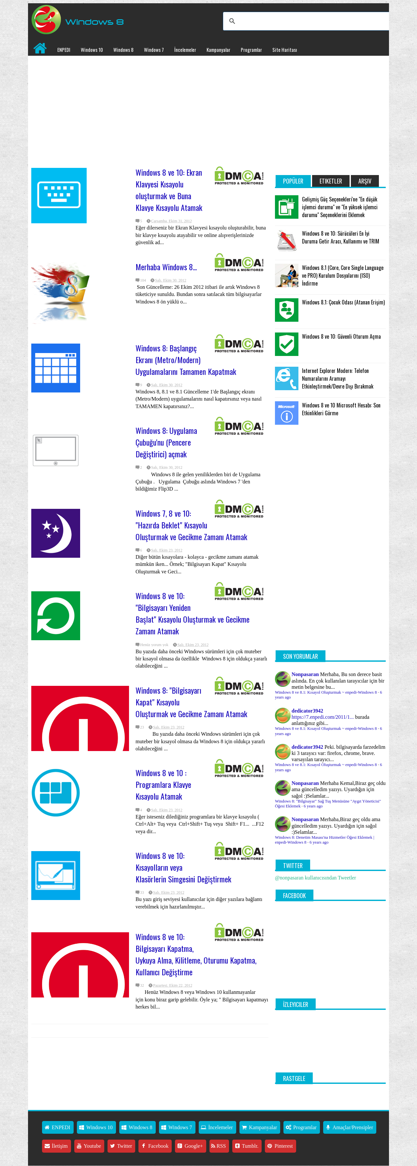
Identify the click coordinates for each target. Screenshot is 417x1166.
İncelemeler (185, 49)
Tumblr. (246, 1146)
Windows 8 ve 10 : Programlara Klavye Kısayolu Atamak (163, 784)
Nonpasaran (305, 674)
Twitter (120, 1146)
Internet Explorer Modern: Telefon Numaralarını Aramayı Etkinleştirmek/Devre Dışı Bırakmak (337, 378)
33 (142, 892)
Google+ (190, 1146)
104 (143, 280)
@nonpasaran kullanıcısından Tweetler (315, 877)
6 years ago (313, 806)
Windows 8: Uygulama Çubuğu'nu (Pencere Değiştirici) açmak (166, 442)
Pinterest (279, 1146)
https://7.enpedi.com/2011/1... (323, 717)
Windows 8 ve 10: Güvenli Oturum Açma (341, 336)
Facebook (154, 1146)
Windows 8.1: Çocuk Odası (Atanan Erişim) (343, 302)
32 (142, 985)
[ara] (306, 21)
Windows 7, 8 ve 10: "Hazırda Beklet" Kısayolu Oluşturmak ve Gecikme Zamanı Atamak (191, 524)
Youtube (88, 1146)
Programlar (251, 49)
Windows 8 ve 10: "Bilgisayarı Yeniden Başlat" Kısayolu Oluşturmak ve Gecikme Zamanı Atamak (193, 613)
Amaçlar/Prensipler (349, 1127)
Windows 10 (92, 49)
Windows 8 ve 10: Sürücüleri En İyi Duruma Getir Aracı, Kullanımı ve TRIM (340, 237)
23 (142, 727)
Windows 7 (154, 49)
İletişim (55, 1146)
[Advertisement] (149, 108)
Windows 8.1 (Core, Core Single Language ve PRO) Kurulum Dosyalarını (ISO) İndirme (342, 275)
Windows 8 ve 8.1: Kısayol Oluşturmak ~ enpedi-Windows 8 (326, 692)
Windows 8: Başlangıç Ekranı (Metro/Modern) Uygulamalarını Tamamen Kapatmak (186, 359)
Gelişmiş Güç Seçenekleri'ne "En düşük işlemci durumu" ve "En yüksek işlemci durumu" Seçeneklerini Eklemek (340, 207)
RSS (218, 1146)
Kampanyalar (218, 49)
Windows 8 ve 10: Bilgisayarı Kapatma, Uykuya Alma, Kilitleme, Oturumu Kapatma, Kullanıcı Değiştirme (196, 954)
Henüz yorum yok (154, 644)
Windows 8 (123, 49)
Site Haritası (284, 49)
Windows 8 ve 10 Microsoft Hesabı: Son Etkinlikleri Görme (341, 409)
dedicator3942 (307, 711)
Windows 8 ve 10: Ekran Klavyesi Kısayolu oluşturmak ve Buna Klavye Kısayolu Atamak (169, 189)
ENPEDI (63, 49)
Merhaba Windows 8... (166, 267)
